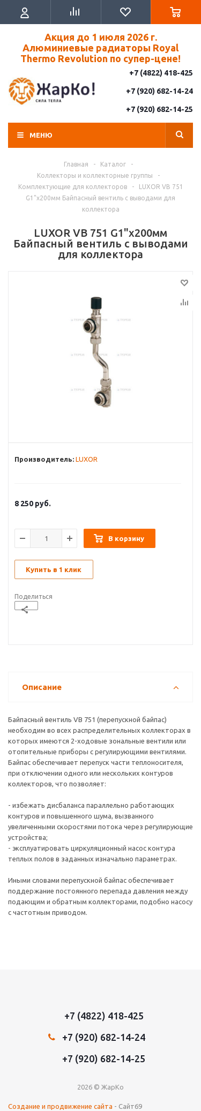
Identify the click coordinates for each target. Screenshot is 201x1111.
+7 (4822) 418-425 (161, 73)
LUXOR (87, 459)
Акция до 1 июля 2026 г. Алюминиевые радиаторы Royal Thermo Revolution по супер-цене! (100, 48)
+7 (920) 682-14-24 (159, 91)
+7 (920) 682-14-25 (159, 109)
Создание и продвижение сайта (60, 1106)
